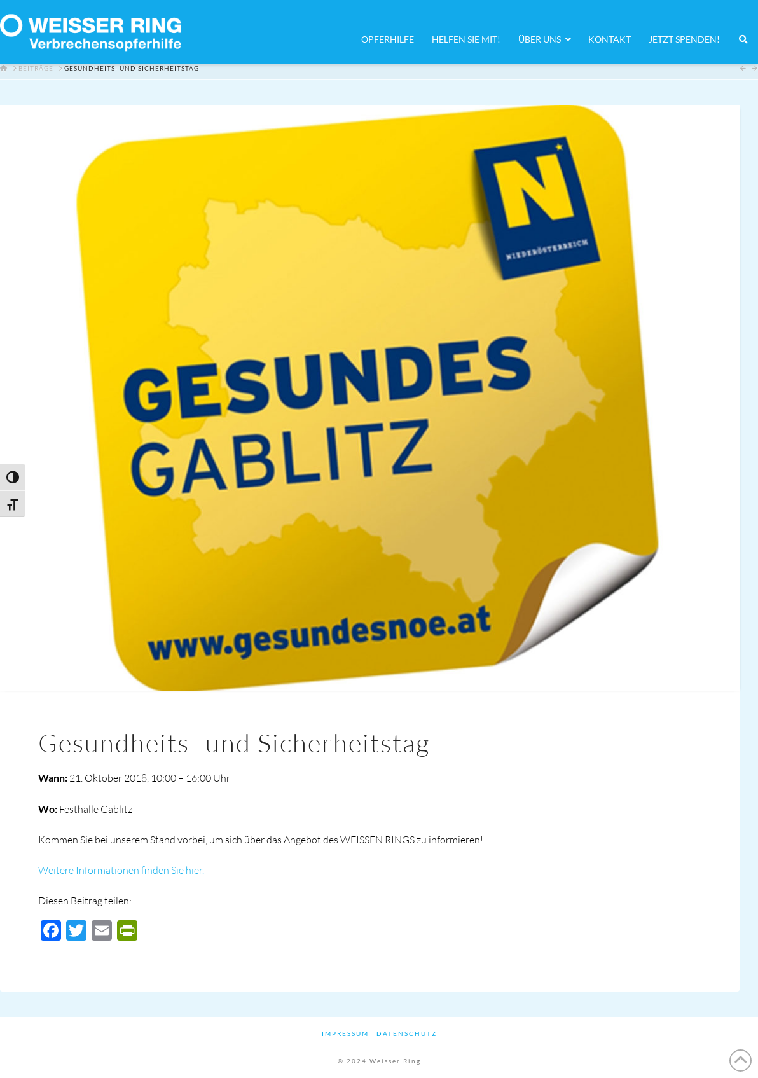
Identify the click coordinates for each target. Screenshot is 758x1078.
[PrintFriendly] (127, 931)
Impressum (345, 1033)
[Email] (101, 931)
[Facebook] (51, 931)
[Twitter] (76, 931)
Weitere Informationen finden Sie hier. (121, 870)
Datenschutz (406, 1033)
